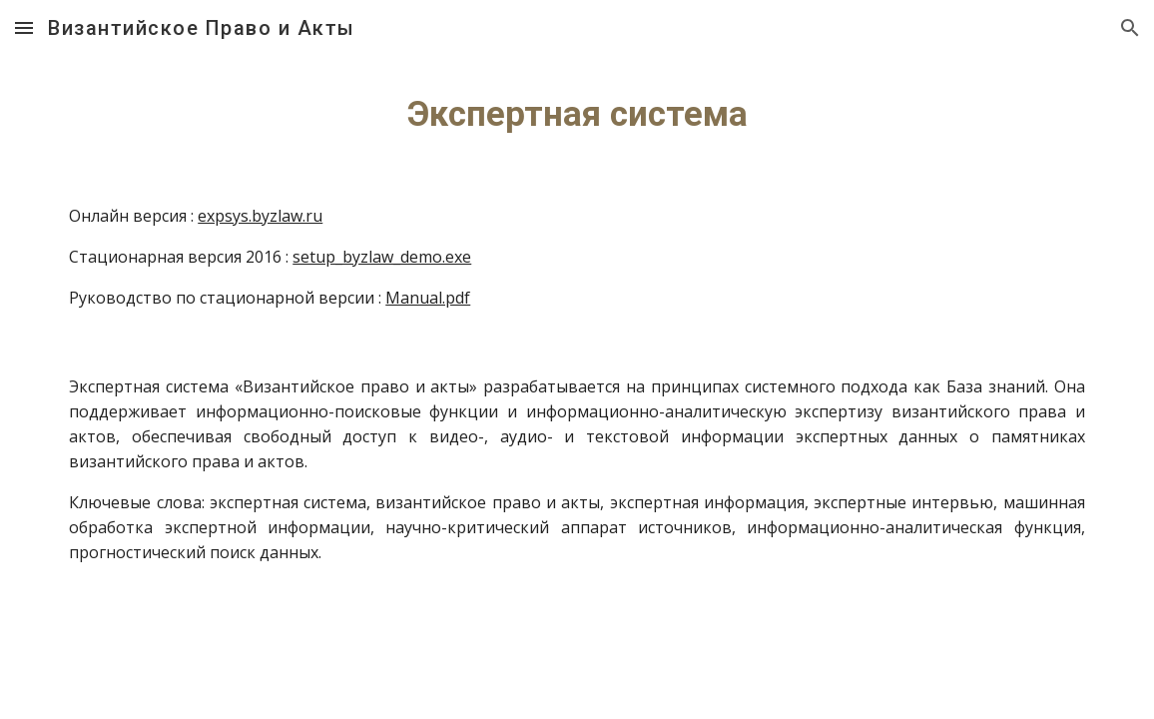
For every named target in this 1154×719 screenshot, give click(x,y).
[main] (577, 114)
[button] (24, 27)
